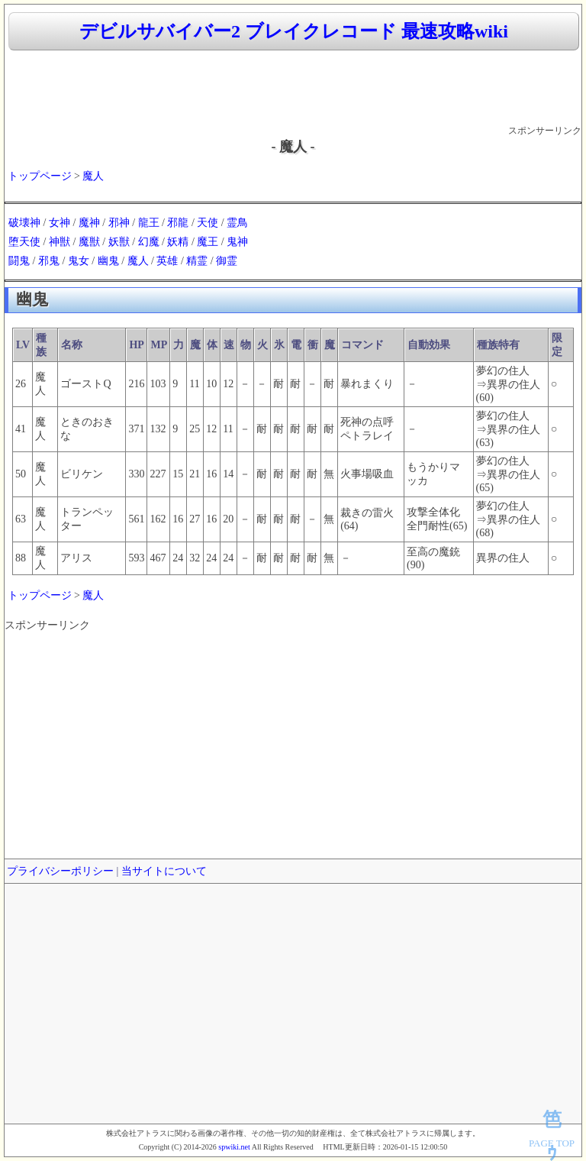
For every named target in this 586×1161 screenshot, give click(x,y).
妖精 (177, 241)
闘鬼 (19, 261)
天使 (207, 222)
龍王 (148, 222)
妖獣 (119, 241)
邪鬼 (49, 261)
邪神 (119, 222)
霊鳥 (237, 222)
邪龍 (177, 222)
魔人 (93, 176)
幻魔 (148, 241)
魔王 (207, 241)
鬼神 (237, 241)
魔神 (89, 222)
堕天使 (24, 241)
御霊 (226, 261)
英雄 (167, 261)
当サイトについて (164, 871)
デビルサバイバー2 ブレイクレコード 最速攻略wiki (293, 31)
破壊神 (24, 222)
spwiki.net (234, 1147)
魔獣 (89, 241)
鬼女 (78, 261)
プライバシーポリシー (60, 871)
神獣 (59, 241)
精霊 (197, 261)
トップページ (40, 176)
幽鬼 (108, 261)
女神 (59, 222)
